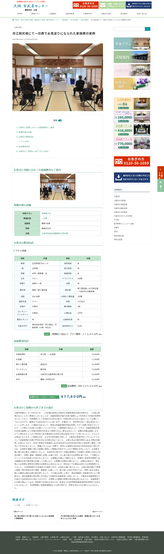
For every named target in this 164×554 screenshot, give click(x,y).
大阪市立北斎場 (120, 200)
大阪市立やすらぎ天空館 (123, 216)
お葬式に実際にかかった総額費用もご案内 (36, 127)
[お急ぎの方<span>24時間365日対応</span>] (160, 172)
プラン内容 (24, 141)
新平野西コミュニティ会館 (124, 224)
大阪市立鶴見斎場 (120, 208)
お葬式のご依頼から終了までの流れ (34, 151)
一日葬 (44, 218)
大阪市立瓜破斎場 (120, 204)
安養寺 (116, 227)
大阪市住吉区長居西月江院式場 (55, 233)
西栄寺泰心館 (119, 236)
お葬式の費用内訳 (26, 137)
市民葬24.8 (46, 213)
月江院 (116, 220)
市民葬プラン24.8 (32, 505)
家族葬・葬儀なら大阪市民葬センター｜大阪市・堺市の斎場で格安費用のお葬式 (84, 551)
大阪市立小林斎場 (120, 212)
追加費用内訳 (24, 147)
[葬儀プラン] (160, 185)
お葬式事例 (18, 27)
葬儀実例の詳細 (25, 132)
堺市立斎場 (118, 239)
